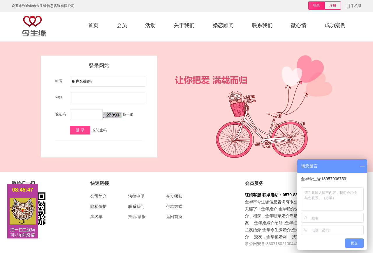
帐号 (58, 81)
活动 (150, 25)
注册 (332, 5)
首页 (93, 25)
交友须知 (174, 196)
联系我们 (262, 25)
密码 (58, 97)
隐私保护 (98, 206)
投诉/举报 (137, 216)
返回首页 (174, 216)
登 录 (80, 130)
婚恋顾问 (223, 25)
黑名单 (96, 216)
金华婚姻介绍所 (268, 222)
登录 (316, 5)
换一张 (128, 114)
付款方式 (174, 206)
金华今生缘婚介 (276, 229)
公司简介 (98, 196)
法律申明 (136, 196)
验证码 (60, 114)
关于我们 (184, 25)
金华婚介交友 (291, 208)
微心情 (299, 25)
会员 (122, 25)
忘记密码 (100, 130)
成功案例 (335, 25)
